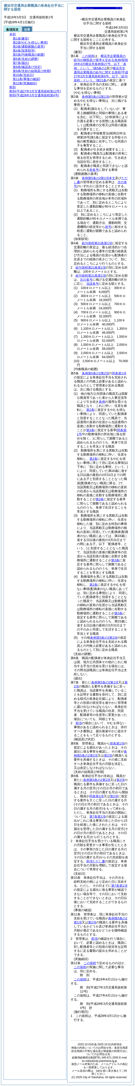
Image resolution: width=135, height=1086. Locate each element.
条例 (102, 401)
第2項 (108, 755)
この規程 (88, 56)
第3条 (90, 430)
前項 (79, 723)
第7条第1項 (97, 816)
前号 (108, 227)
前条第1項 (117, 743)
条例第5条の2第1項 (95, 96)
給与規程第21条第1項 (97, 243)
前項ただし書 (95, 861)
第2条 (90, 409)
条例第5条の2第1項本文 (98, 178)
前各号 (94, 170)
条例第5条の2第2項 (95, 373)
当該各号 (92, 283)
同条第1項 (119, 373)
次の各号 (86, 279)
